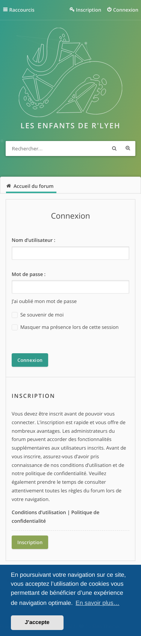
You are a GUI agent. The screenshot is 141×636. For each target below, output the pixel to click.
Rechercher (114, 148)
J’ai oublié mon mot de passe (44, 301)
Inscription (29, 542)
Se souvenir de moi (38, 314)
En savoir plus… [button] (98, 603)
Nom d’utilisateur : (33, 240)
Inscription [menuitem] (88, 9)
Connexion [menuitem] (125, 9)
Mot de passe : (28, 274)
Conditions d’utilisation (39, 512)
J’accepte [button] (37, 623)
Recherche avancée (128, 148)
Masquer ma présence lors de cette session (65, 327)
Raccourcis (22, 9)
